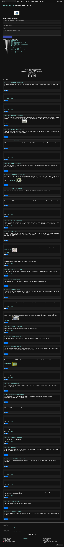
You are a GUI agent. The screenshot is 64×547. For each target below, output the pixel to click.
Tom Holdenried (13, 501)
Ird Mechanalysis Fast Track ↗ (16, 52)
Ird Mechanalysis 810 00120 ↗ (16, 43)
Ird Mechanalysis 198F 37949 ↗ (17, 55)
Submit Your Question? (7, 37)
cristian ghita (13, 289)
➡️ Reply (5, 90)
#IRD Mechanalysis (7, 82)
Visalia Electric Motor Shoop (15, 198)
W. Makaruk (13, 312)
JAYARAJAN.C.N (13, 115)
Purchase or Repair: (12, 13)
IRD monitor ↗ (13, 58)
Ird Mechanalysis (8, 5)
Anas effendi (13, 220)
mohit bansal (13, 258)
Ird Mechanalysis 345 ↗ (15, 48)
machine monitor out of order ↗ (16, 50)
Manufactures (23, 1)
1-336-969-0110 (59, 1)
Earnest (12, 490)
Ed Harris (12, 336)
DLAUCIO (12, 163)
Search (14, 1)
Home (18, 1)
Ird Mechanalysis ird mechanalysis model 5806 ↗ (19, 42)
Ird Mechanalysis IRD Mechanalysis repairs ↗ (18, 49)
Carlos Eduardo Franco (15, 458)
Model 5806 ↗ (13, 41)
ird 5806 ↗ (13, 54)
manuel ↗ (13, 46)
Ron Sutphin (13, 300)
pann (11, 140)
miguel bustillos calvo (14, 174)
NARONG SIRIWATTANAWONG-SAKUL (17, 427)
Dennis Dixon (13, 188)
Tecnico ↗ (13, 53)
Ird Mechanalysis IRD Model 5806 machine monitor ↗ (19, 44)
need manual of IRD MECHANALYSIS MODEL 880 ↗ (19, 56)
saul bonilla (13, 405)
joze (11, 415)
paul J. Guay (13, 437)
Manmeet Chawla (14, 394)
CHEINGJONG (13, 82)
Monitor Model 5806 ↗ (15, 40)
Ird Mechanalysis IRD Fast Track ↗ (17, 51)
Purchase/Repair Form (30, 1)
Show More (6, 123)
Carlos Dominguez (14, 129)
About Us (36, 1)
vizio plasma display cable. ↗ (16, 47)
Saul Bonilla (13, 269)
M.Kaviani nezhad (14, 383)
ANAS (12, 231)
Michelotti (12, 346)
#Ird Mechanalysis (7, 115)
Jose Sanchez (13, 326)
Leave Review (42, 1)
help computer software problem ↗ (16, 57)
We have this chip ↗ (14, 45)
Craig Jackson (13, 279)
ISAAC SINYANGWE (14, 357)
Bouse (12, 447)
